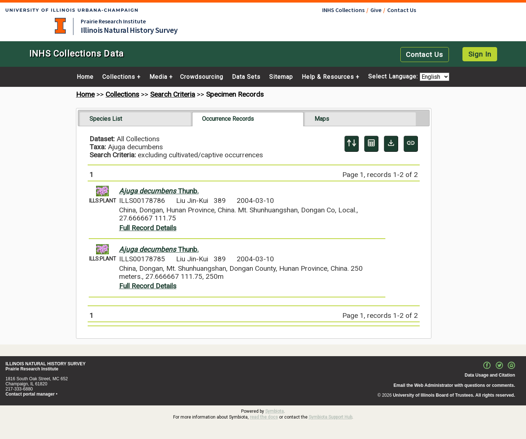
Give (375, 10)
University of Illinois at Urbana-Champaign (60, 26)
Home (85, 77)
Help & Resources (328, 77)
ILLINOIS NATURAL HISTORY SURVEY (45, 363)
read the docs (264, 417)
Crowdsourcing (201, 77)
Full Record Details (147, 228)
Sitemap (281, 77)
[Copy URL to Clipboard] (411, 144)
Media (158, 77)
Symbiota (274, 411)
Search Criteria (172, 94)
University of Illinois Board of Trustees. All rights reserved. (454, 395)
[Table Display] (371, 144)
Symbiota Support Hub (330, 417)
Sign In (479, 54)
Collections (118, 77)
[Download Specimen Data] (391, 144)
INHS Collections (343, 10)
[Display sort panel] (351, 144)
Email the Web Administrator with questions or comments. (454, 385)
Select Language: (394, 76)
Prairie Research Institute (113, 21)
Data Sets (246, 77)
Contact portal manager (30, 394)
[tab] (135, 119)
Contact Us (401, 10)
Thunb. (159, 191)
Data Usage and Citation (490, 375)
